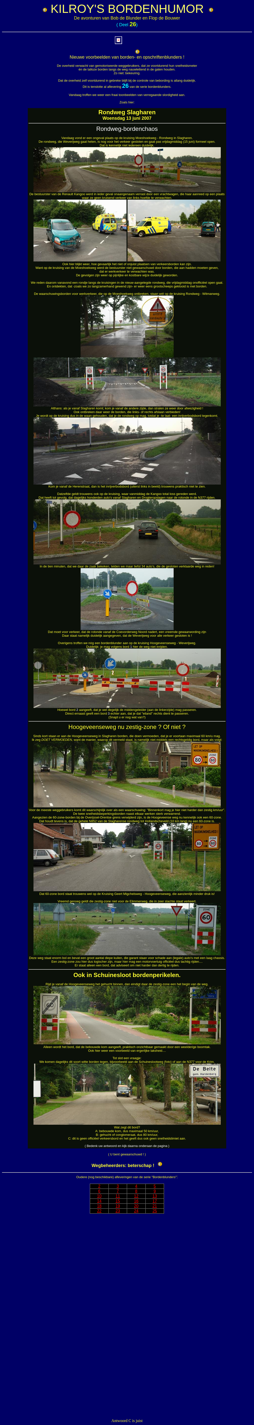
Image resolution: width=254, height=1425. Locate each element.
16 (136, 1201)
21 (155, 1206)
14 (99, 1201)
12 (136, 1196)
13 (155, 1196)
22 (99, 1211)
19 (118, 1206)
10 (99, 1196)
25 (155, 1211)
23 (118, 1211)
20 (136, 1206)
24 (136, 1211)
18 (99, 1206)
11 (118, 1196)
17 (155, 1201)
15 (118, 1201)
